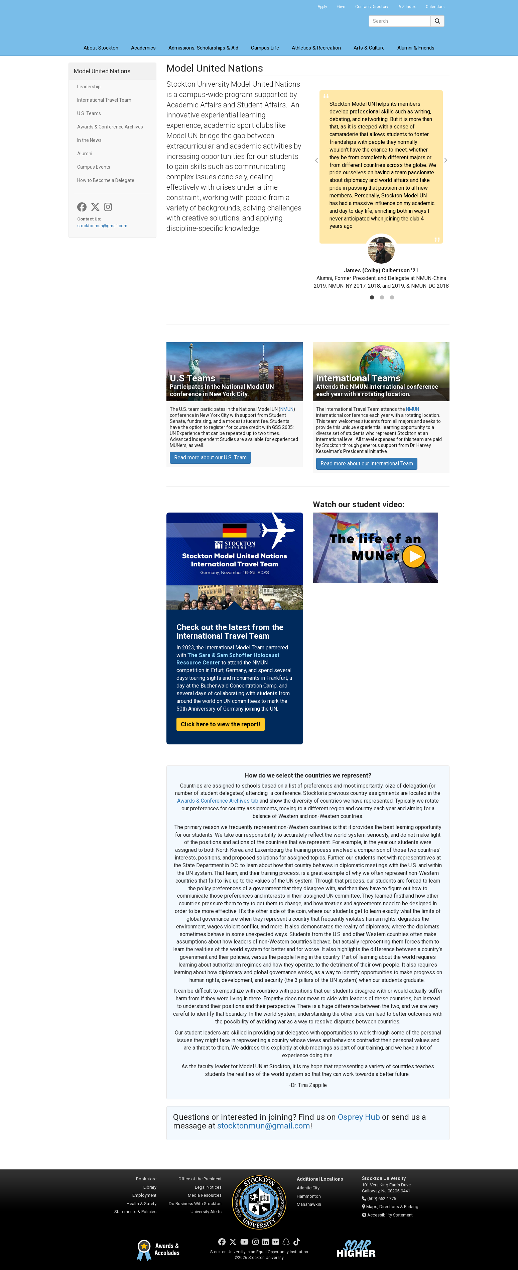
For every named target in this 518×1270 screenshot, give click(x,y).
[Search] (400, 21)
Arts (369, 48)
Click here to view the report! (220, 724)
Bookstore (146, 1178)
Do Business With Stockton (195, 1203)
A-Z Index (407, 6)
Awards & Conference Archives (110, 126)
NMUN (286, 409)
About (101, 48)
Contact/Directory (371, 6)
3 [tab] (392, 298)
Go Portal (303, 5)
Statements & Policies (135, 1211)
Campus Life (265, 48)
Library (149, 1187)
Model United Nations (102, 71)
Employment (144, 1195)
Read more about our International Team (366, 463)
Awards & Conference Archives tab (217, 801)
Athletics (316, 48)
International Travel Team (104, 100)
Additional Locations (320, 1179)
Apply (322, 6)
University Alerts (206, 1211)
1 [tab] (372, 298)
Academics (143, 48)
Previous (317, 160)
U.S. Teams (89, 113)
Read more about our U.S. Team (210, 457)
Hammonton (309, 1196)
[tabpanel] (381, 190)
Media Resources (205, 1195)
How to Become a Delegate (105, 180)
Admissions (203, 48)
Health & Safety (141, 1203)
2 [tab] (382, 298)
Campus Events (93, 167)
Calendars (435, 6)
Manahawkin (309, 1204)
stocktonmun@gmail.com (102, 225)
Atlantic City (308, 1187)
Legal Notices (208, 1187)
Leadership (89, 86)
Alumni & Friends (415, 48)
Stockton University (116, 20)
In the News (89, 140)
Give (341, 6)
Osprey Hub (360, 1117)
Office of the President (200, 1178)
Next (445, 160)
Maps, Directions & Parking (392, 1206)
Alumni (84, 153)
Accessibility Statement (390, 1214)
